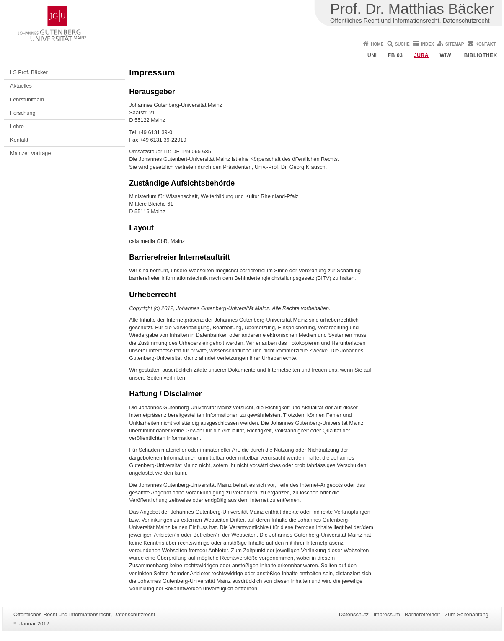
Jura (421, 55)
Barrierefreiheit (422, 614)
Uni (372, 55)
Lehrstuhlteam (27, 99)
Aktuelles (21, 86)
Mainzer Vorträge (30, 153)
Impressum (386, 614)
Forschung (22, 113)
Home (377, 44)
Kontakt (486, 44)
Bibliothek (480, 55)
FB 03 (395, 55)
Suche (402, 44)
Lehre (17, 126)
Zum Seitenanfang (466, 614)
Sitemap (454, 44)
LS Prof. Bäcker (29, 72)
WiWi (446, 55)
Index (427, 44)
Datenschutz (354, 614)
